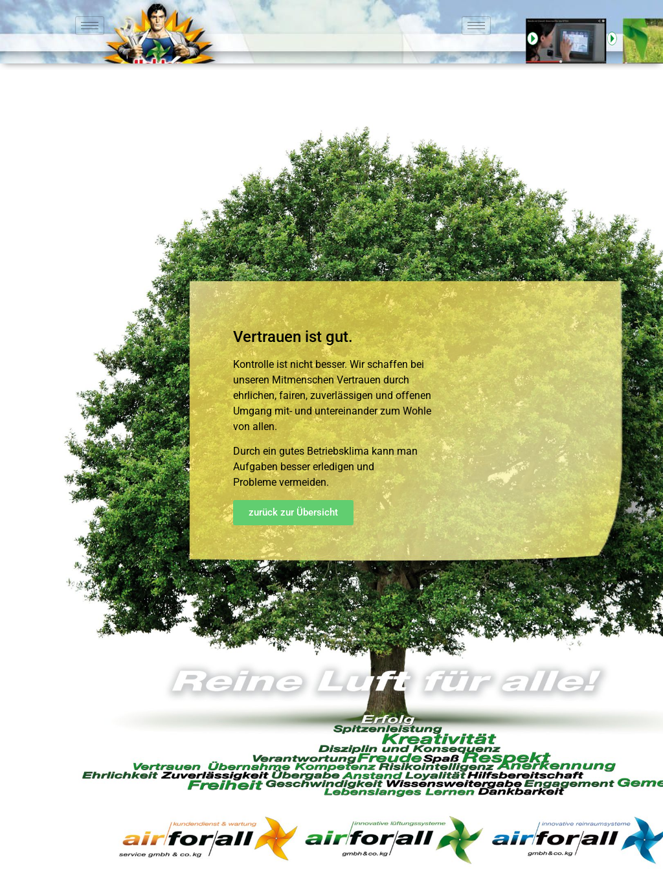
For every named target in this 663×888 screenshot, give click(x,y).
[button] (293, 512)
